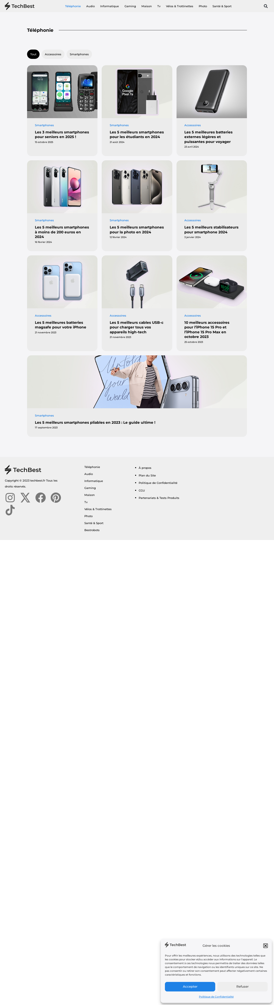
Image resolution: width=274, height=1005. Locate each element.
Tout (33, 54)
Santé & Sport (222, 6)
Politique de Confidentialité (216, 996)
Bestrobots (92, 530)
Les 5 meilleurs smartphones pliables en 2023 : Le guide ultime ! (95, 422)
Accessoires (53, 54)
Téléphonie (73, 6)
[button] (265, 946)
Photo (203, 6)
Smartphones (79, 54)
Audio (90, 6)
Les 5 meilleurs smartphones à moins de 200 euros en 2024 (62, 232)
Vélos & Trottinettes (179, 6)
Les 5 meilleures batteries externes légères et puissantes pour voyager (208, 137)
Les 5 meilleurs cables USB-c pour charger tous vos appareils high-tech (136, 327)
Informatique (109, 6)
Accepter (190, 986)
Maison (146, 6)
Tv (158, 6)
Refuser (242, 986)
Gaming (130, 6)
